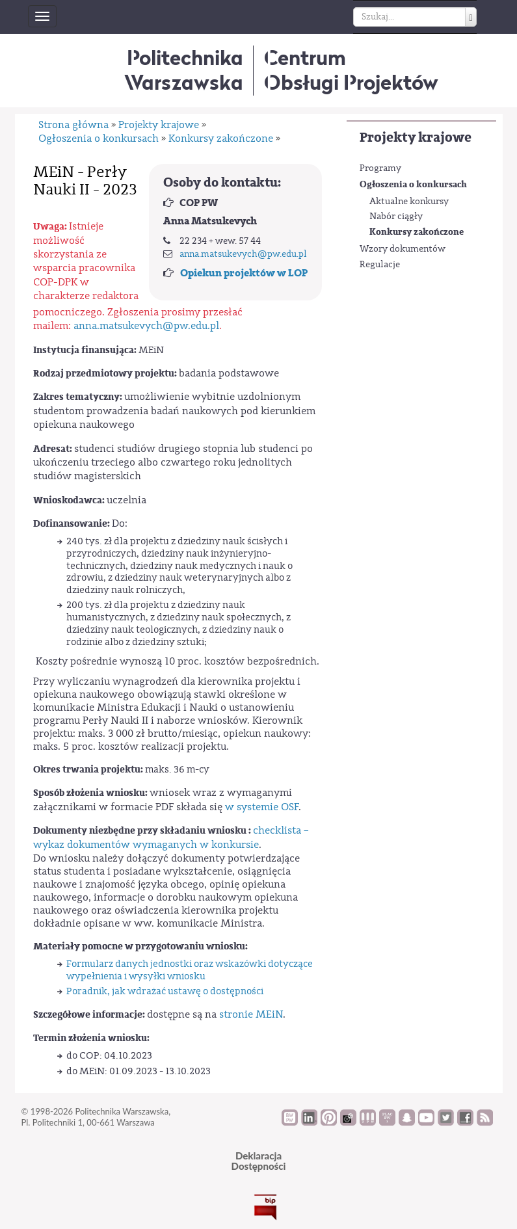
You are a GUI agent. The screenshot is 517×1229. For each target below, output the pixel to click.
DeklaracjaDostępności (259, 1161)
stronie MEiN (251, 1014)
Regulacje (380, 265)
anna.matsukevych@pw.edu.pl (243, 254)
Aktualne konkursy (409, 201)
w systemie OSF (261, 806)
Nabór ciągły (396, 216)
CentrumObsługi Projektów (351, 70)
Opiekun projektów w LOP (244, 273)
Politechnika (183, 70)
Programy (380, 168)
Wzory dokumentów (402, 249)
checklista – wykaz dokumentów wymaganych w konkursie (171, 837)
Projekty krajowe (415, 137)
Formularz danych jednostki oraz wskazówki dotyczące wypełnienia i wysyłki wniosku (189, 970)
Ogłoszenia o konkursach (413, 184)
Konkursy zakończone (416, 232)
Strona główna (73, 124)
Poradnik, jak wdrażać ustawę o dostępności (164, 991)
